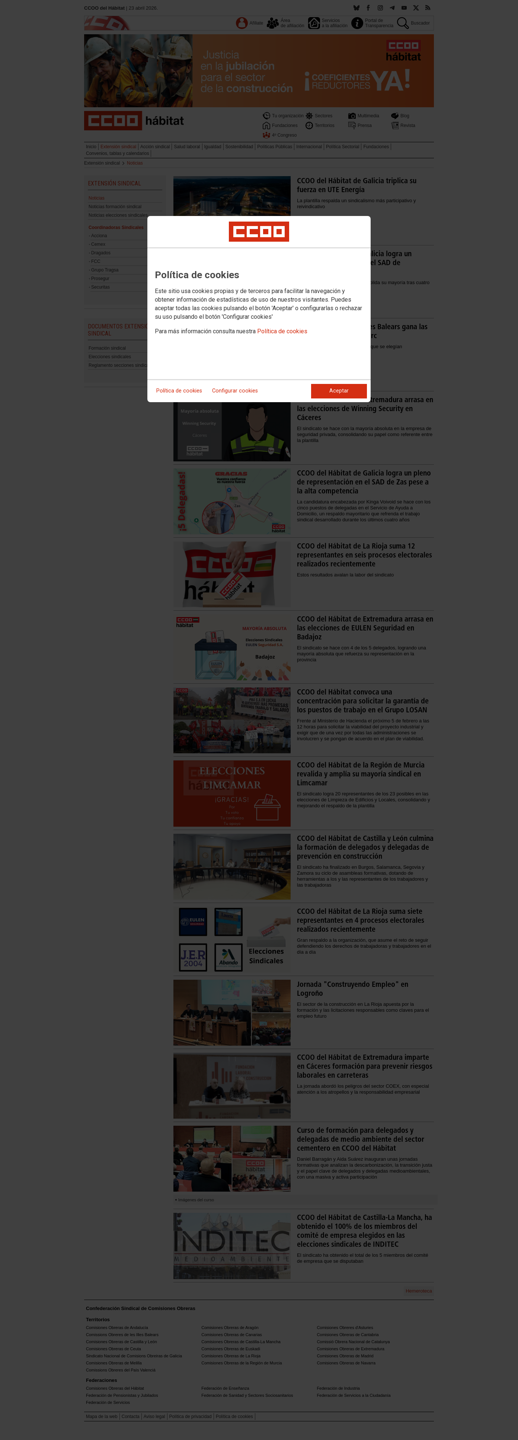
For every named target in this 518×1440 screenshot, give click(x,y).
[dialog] (259, 309)
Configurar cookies (235, 391)
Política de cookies (282, 331)
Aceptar (339, 391)
